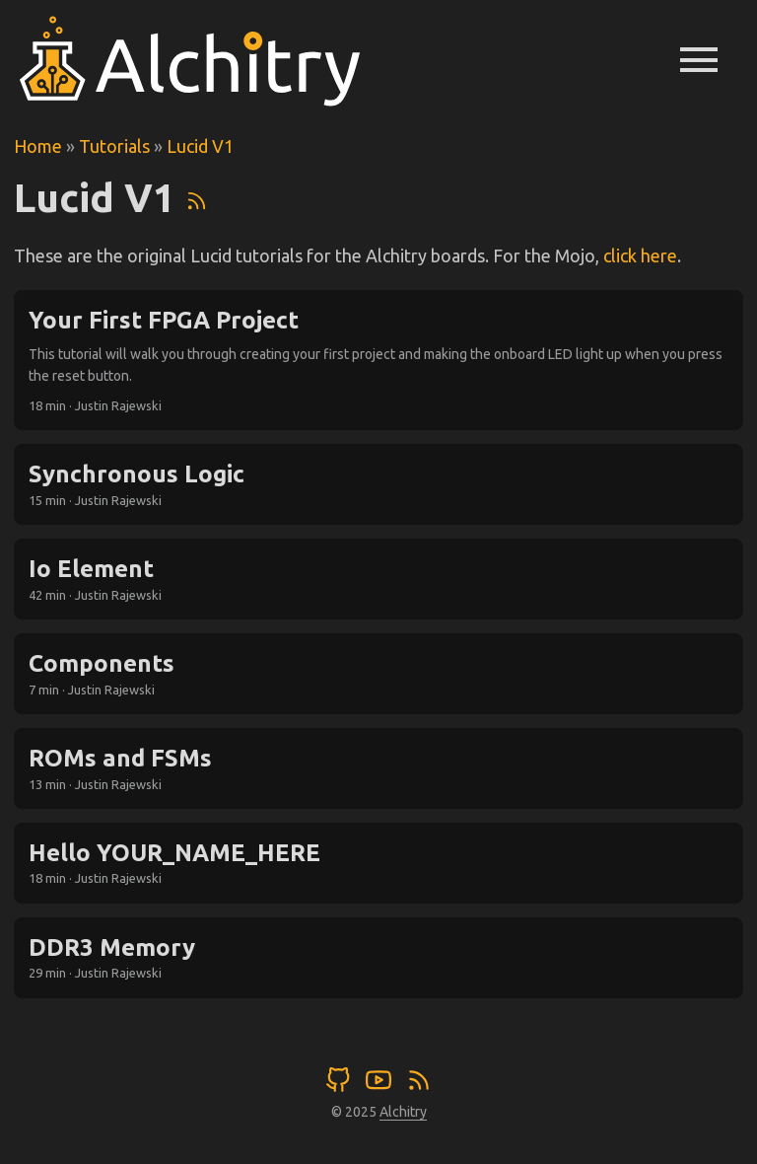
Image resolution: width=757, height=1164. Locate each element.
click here (640, 255)
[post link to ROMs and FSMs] (378, 768)
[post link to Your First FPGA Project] (378, 360)
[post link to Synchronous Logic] (378, 484)
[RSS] (196, 198)
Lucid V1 (200, 146)
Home (38, 146)
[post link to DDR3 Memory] (378, 957)
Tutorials (114, 146)
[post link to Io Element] (378, 579)
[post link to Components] (378, 673)
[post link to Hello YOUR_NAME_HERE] (378, 863)
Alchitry (403, 1112)
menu (698, 59)
